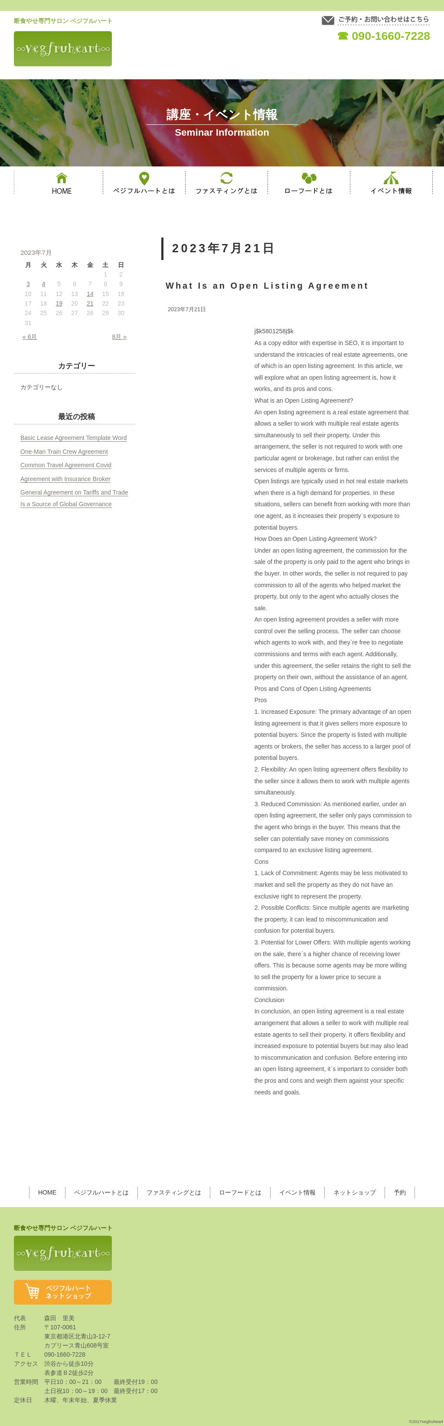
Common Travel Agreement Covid (65, 465)
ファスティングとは (174, 1192)
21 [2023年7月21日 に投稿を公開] (90, 303)
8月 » (119, 336)
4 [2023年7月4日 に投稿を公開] (44, 283)
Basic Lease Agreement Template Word (73, 437)
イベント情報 (297, 1192)
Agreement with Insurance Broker (65, 478)
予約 (400, 1192)
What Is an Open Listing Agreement (267, 285)
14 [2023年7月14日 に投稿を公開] (90, 293)
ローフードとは (240, 1192)
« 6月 (30, 336)
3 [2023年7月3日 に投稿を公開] (28, 283)
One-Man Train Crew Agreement (64, 451)
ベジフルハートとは (101, 1192)
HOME (47, 1192)
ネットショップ (354, 1192)
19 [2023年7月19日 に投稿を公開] (59, 303)
